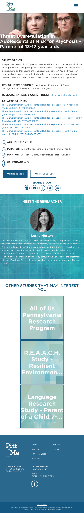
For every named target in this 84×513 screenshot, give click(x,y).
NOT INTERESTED (43, 174)
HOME (35, 445)
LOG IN (55, 449)
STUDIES (36, 458)
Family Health (71, 95)
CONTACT (57, 445)
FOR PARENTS (39, 454)
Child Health (57, 95)
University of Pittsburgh (44, 509)
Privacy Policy (42, 505)
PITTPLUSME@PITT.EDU (43, 476)
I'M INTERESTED (15, 174)
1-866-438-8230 (39, 469)
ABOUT (35, 449)
